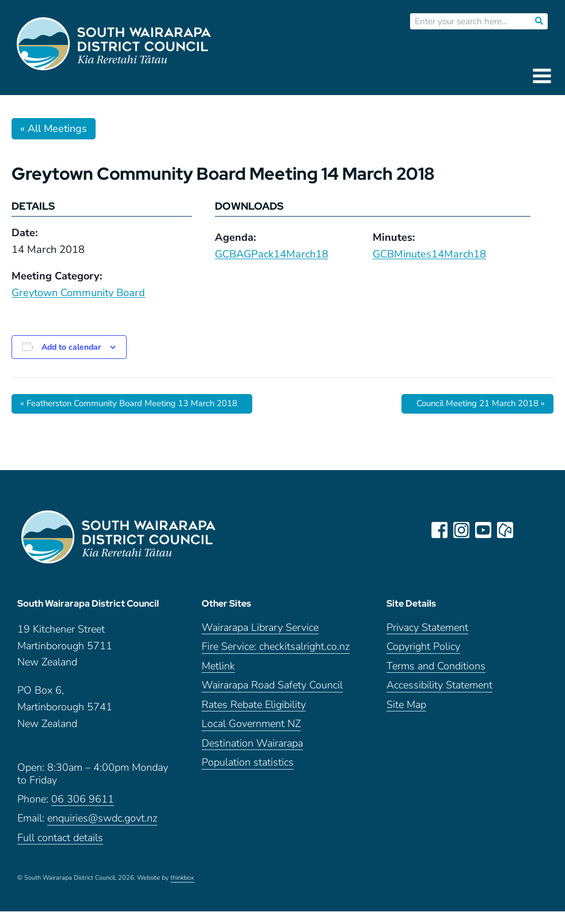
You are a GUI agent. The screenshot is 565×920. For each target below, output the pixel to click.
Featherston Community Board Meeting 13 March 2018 (139, 403)
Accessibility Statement (439, 694)
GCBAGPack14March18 (271, 254)
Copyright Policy (423, 655)
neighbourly (506, 531)
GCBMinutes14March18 (429, 254)
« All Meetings (53, 128)
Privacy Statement (427, 636)
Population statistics (248, 771)
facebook (441, 531)
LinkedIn (528, 531)
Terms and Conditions (436, 675)
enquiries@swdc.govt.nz (102, 827)
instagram (462, 531)
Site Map (406, 713)
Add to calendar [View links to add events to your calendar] (71, 347)
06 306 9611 (82, 808)
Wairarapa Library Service (260, 636)
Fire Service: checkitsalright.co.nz (276, 655)
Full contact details (60, 846)
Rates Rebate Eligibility (254, 713)
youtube (484, 531)
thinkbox (182, 887)
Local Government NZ (251, 732)
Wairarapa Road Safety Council (272, 694)
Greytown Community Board (78, 293)
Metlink (218, 675)
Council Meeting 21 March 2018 (474, 403)
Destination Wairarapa (252, 752)
